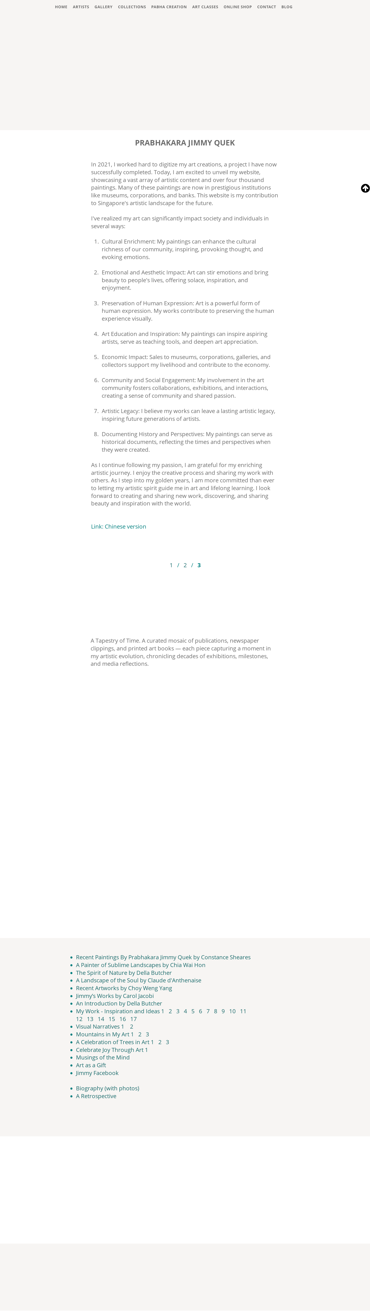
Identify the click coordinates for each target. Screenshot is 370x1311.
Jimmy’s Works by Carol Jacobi (115, 996)
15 (112, 1019)
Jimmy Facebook (97, 1073)
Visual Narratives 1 (100, 1026)
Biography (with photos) (107, 1088)
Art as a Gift (91, 1065)
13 (90, 1019)
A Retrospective (96, 1096)
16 (122, 1019)
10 (232, 1011)
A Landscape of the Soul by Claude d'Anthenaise (138, 980)
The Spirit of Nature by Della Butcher (124, 972)
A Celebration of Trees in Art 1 (115, 1042)
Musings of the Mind (103, 1057)
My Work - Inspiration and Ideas (118, 1011)
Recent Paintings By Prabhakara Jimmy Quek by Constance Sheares (163, 957)
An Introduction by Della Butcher (119, 1003)
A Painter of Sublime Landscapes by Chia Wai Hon (141, 965)
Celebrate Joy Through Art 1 (112, 1050)
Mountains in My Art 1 (105, 1034)
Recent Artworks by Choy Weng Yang (124, 988)
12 (79, 1019)
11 (243, 1011)
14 (101, 1019)
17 (133, 1019)
